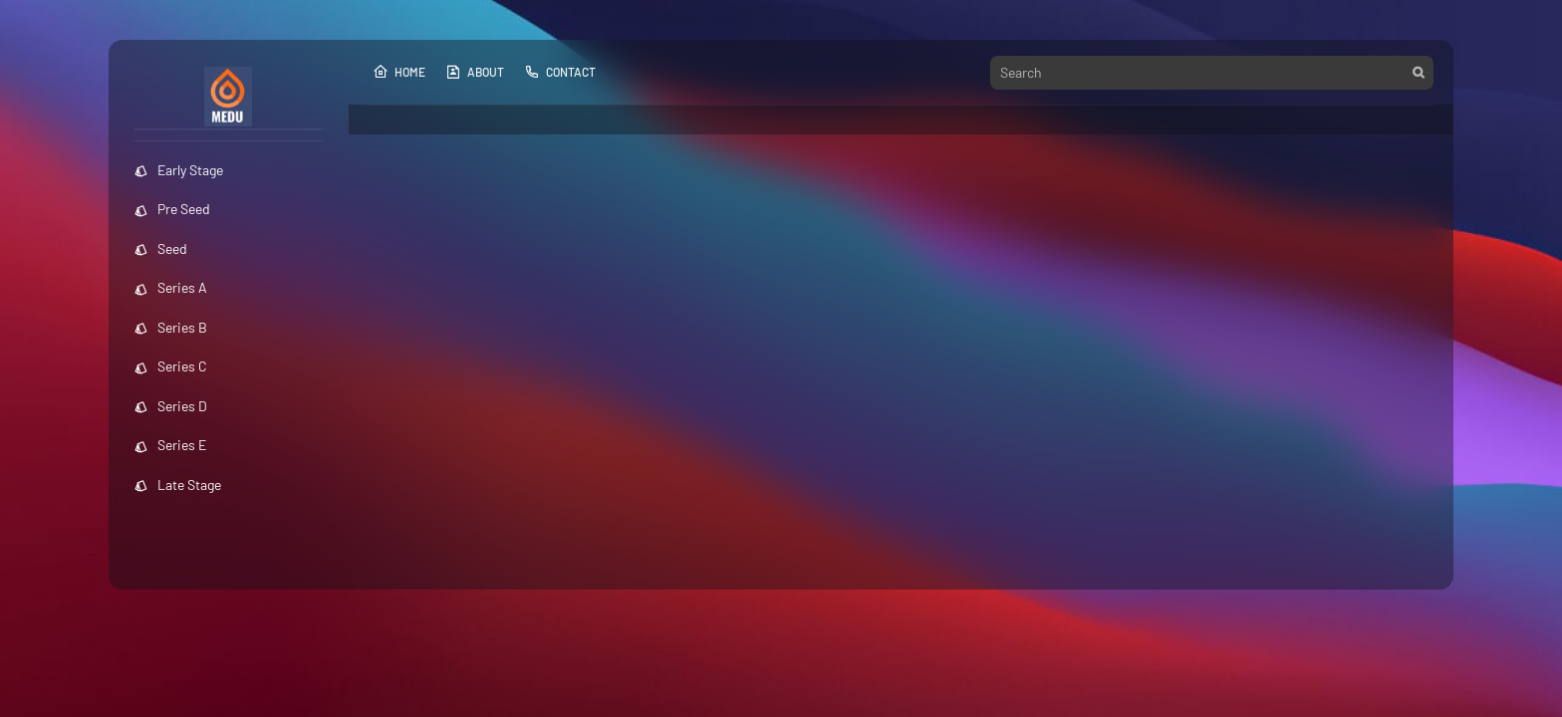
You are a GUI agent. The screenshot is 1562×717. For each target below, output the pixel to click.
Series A (170, 287)
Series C (170, 366)
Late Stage (177, 484)
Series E (169, 444)
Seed (160, 248)
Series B (170, 327)
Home (399, 72)
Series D (170, 405)
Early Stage (178, 169)
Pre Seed (171, 208)
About (474, 72)
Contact (560, 72)
